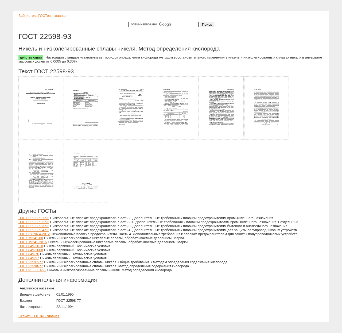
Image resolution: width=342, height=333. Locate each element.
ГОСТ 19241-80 (30, 238)
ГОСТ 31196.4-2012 (34, 234)
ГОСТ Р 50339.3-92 (33, 226)
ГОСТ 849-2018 (30, 246)
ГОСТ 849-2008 (30, 250)
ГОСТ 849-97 (28, 258)
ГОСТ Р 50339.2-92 (33, 222)
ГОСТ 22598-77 (30, 266)
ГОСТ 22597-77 (30, 262)
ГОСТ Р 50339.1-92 (33, 218)
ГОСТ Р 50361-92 (32, 270)
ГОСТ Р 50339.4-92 (33, 230)
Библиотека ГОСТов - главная (42, 16)
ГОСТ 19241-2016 (32, 242)
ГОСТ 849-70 (28, 254)
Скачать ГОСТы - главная (39, 316)
